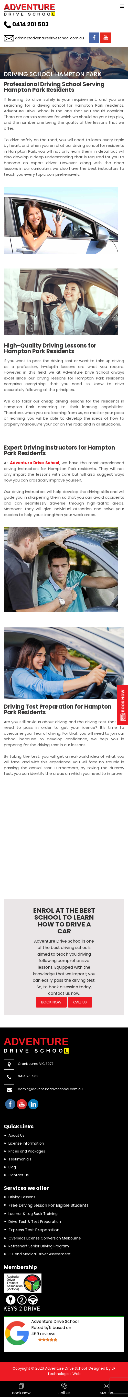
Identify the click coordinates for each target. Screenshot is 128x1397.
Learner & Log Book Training (33, 1213)
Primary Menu (122, 6)
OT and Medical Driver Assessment (39, 1254)
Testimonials (19, 1159)
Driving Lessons (21, 1197)
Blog (12, 1167)
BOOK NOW (51, 1002)
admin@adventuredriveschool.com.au (49, 38)
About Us (16, 1135)
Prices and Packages (26, 1151)
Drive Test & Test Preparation (34, 1221)
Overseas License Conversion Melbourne (44, 1238)
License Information (26, 1143)
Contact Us (18, 1175)
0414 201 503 (30, 24)
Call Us (80, 1002)
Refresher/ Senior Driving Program (38, 1246)
